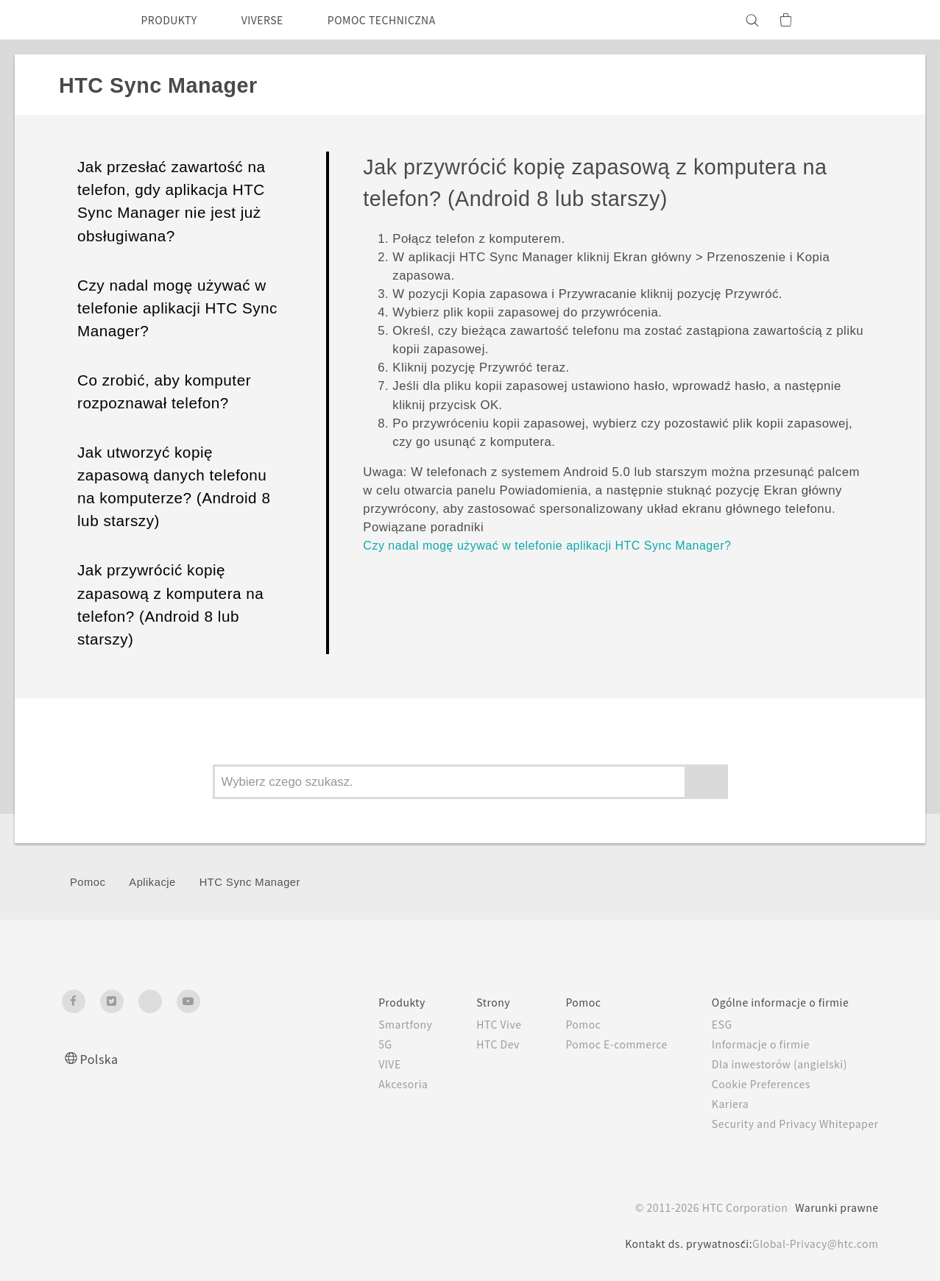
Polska (100, 1058)
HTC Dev (469, 1044)
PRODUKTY (173, 19)
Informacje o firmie (751, 1044)
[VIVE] (859, 19)
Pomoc (87, 882)
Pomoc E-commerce (596, 1044)
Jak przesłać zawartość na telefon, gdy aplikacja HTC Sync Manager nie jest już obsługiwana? (171, 201)
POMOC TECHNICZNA (407, 19)
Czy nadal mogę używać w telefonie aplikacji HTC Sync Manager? (177, 308)
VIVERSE (275, 19)
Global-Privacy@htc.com (811, 1243)
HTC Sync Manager (249, 882)
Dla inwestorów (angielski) (770, 1064)
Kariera (717, 1103)
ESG (710, 1024)
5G (350, 1044)
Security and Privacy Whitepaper (789, 1123)
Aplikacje (152, 882)
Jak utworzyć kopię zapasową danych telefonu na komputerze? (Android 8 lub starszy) (173, 486)
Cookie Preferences (753, 1083)
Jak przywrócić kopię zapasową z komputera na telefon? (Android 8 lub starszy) (170, 604)
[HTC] (79, 20)
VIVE (356, 1064)
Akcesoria (369, 1083)
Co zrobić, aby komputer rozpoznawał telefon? (164, 391)
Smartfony (372, 1024)
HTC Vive (470, 1024)
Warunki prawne (835, 1207)
